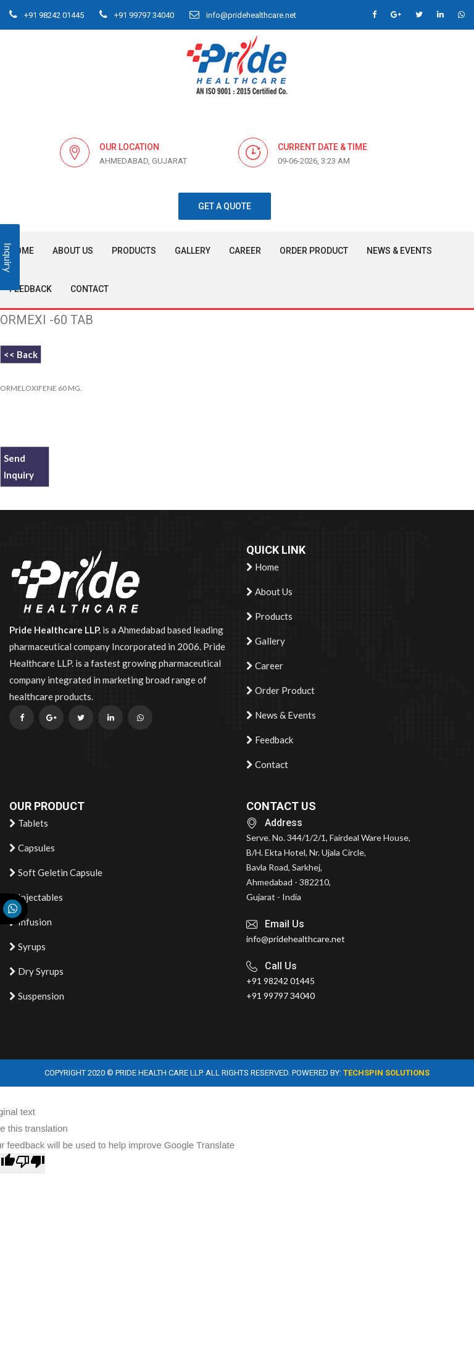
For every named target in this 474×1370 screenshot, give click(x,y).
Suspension (36, 996)
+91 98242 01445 (46, 15)
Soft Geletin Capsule (55, 873)
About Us (72, 251)
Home (262, 567)
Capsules (32, 848)
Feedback (30, 289)
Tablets (28, 823)
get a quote (224, 206)
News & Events (399, 251)
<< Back (21, 354)
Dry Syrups (36, 971)
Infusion (30, 922)
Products (134, 251)
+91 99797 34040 (136, 15)
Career (245, 251)
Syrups (27, 947)
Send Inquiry (19, 466)
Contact (89, 289)
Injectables (36, 897)
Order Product (314, 251)
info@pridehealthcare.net (242, 15)
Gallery (192, 251)
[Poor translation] (30, 1163)
